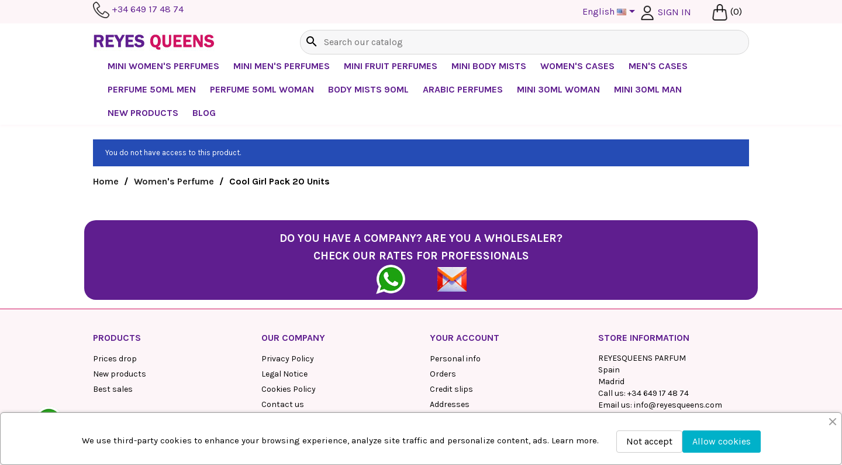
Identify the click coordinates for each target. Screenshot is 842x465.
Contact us (282, 404)
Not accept (649, 441)
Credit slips (451, 389)
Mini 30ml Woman (558, 89)
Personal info (455, 359)
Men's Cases (658, 65)
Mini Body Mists (488, 65)
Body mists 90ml (368, 89)
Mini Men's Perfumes (281, 65)
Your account (464, 337)
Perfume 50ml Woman (262, 89)
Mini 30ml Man (648, 89)
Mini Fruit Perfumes (390, 65)
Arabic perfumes (463, 89)
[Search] (524, 42)
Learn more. (575, 440)
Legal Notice (284, 374)
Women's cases (577, 65)
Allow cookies (721, 441)
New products (119, 374)
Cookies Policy (288, 389)
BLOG (204, 112)
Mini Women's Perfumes (163, 65)
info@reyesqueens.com (678, 405)
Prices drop (115, 359)
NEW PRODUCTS (143, 112)
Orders (443, 374)
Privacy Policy (287, 359)
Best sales (113, 389)
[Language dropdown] (610, 12)
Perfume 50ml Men (152, 89)
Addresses (450, 404)
